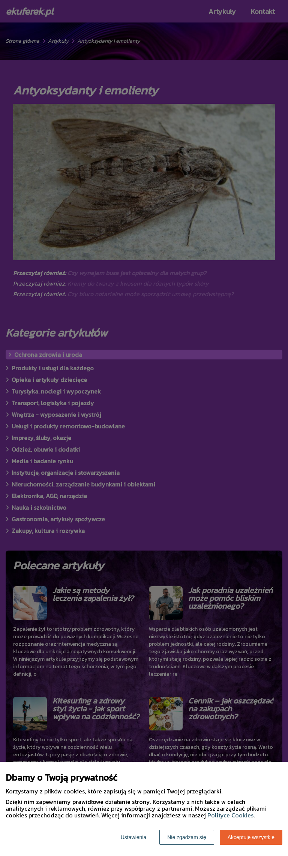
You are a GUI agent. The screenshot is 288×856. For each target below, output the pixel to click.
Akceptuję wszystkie (251, 837)
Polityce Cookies (230, 815)
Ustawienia (133, 837)
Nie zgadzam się (186, 837)
